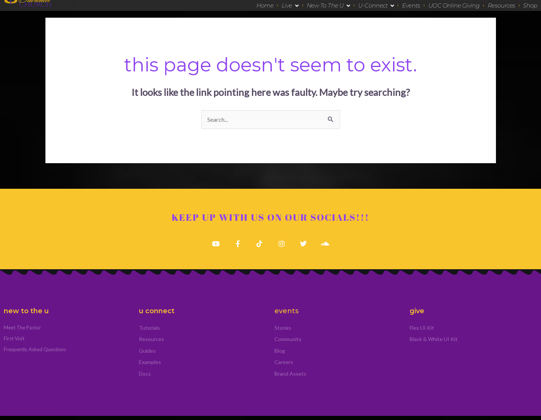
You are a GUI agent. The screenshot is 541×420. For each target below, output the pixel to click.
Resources (501, 5)
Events (411, 5)
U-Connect (376, 5)
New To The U (328, 5)
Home (265, 5)
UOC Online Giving (453, 5)
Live (290, 5)
